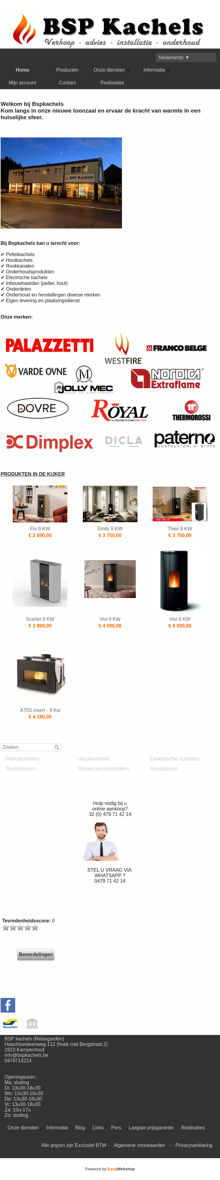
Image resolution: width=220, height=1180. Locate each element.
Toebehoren (20, 768)
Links (98, 1127)
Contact (67, 82)
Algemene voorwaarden (139, 1145)
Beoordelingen (36, 954)
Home (22, 70)
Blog (80, 1127)
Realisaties (112, 82)
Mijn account (22, 82)
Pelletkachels (22, 759)
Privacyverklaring (193, 1145)
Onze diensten (112, 70)
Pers (116, 1127)
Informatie (157, 70)
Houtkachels (93, 759)
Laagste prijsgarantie (151, 1127)
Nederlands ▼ (174, 57)
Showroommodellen (103, 768)
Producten (67, 70)
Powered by (110, 1169)
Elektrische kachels (174, 759)
